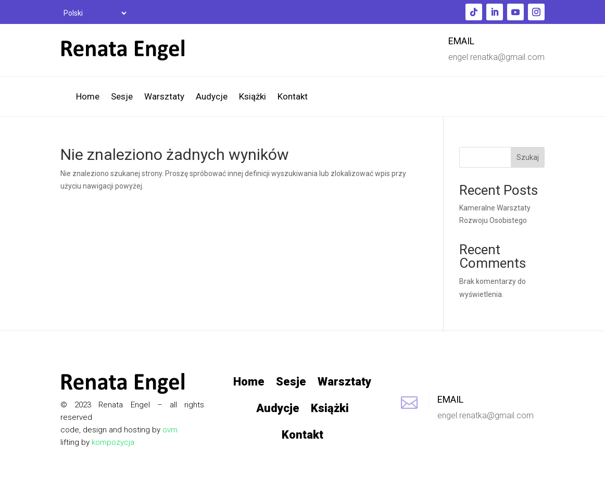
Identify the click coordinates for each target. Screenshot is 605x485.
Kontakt (293, 97)
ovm (170, 429)
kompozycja (113, 442)
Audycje (212, 97)
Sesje (122, 97)
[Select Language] (94, 13)
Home (87, 97)
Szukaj (527, 157)
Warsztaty (164, 97)
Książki (252, 97)
